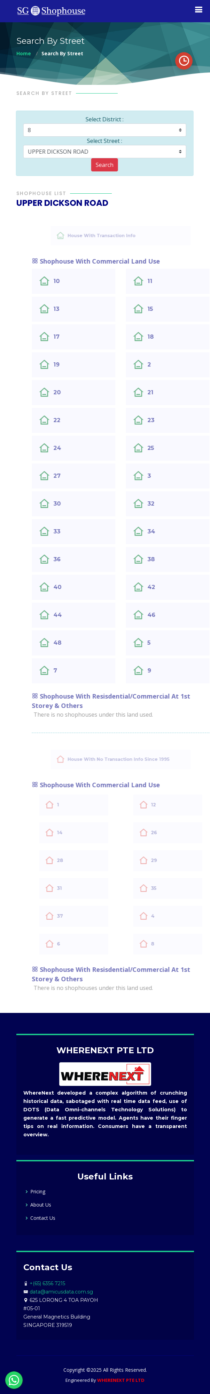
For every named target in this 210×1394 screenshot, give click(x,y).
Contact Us (42, 1218)
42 (166, 587)
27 (72, 476)
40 (72, 587)
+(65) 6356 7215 (47, 1283)
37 (77, 916)
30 (72, 503)
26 (171, 832)
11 (164, 281)
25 (165, 448)
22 (71, 420)
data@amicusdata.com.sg (61, 1292)
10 (71, 281)
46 (166, 615)
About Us (40, 1204)
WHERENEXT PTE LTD (121, 1380)
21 (165, 392)
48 (72, 642)
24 (72, 448)
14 (77, 832)
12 (171, 805)
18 (165, 336)
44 (72, 615)
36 (72, 559)
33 (71, 531)
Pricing (37, 1191)
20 (72, 392)
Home (23, 53)
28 (77, 860)
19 (71, 364)
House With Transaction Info (120, 235)
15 (165, 309)
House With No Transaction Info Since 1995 (133, 759)
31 (77, 888)
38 (166, 559)
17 (71, 336)
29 (171, 860)
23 (165, 420)
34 (166, 531)
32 (165, 503)
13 (71, 309)
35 (171, 888)
